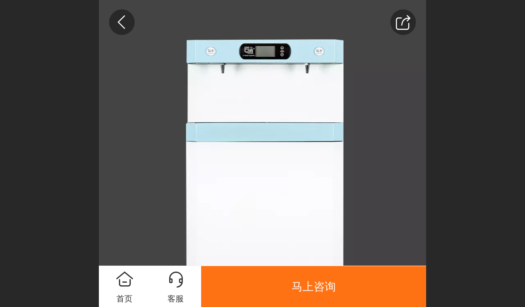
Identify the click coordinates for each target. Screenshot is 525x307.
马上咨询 (313, 286)
